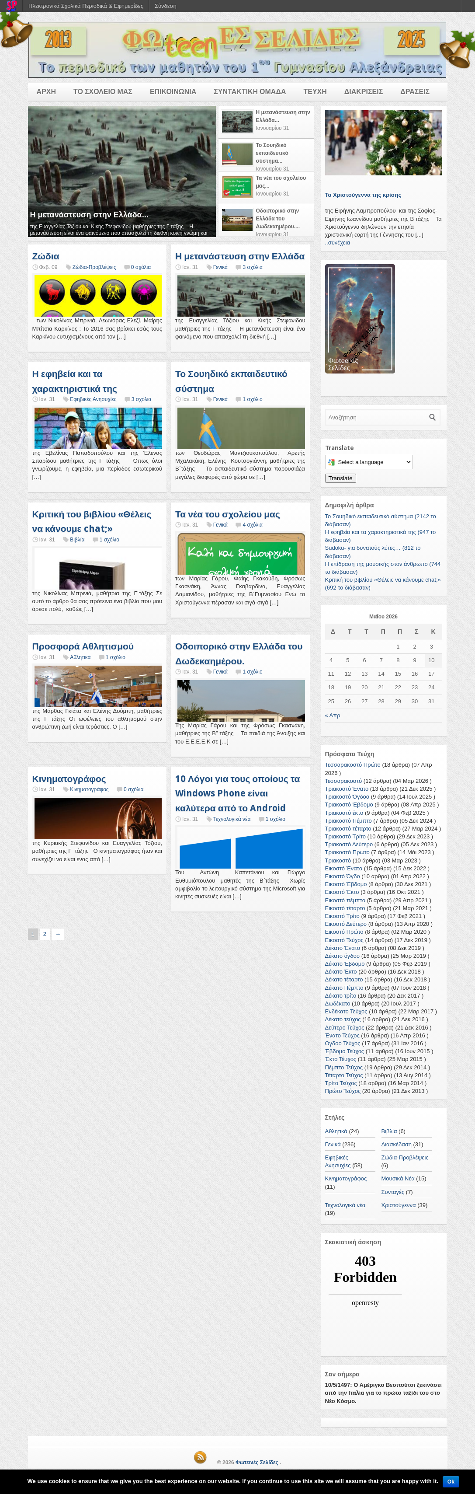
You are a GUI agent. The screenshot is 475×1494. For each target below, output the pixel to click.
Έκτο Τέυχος (341, 1059)
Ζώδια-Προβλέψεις (94, 267)
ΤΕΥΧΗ (314, 91)
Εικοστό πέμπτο (345, 900)
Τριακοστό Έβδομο (349, 804)
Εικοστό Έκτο (342, 892)
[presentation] (266, 122)
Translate (341, 478)
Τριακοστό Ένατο (347, 788)
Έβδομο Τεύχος (344, 1051)
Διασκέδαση (396, 1144)
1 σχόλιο (252, 399)
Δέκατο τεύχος (343, 1019)
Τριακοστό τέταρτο (348, 828)
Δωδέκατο (337, 1003)
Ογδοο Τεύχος (343, 1043)
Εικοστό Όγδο (342, 876)
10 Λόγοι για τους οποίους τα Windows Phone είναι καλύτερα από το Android (237, 793)
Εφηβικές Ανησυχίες (93, 399)
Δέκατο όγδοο (342, 956)
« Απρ (332, 715)
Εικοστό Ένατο (344, 868)
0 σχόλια (141, 267)
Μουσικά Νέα (398, 1178)
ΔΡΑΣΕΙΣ (415, 91)
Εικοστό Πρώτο (344, 932)
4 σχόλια (252, 525)
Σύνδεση (166, 6)
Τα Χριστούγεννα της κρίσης (363, 195)
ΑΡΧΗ (46, 91)
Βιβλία (77, 540)
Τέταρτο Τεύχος (344, 1075)
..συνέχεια (337, 242)
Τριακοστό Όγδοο (347, 796)
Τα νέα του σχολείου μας (227, 514)
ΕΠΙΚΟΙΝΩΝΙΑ (173, 91)
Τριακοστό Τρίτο (345, 836)
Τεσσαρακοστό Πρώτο (353, 764)
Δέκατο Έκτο (341, 971)
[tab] (266, 122)
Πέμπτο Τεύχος (344, 1067)
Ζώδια (45, 256)
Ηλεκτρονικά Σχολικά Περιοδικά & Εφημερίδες (85, 6)
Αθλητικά (80, 657)
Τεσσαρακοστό (343, 781)
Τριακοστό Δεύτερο (349, 844)
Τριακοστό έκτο (344, 813)
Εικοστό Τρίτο (342, 916)
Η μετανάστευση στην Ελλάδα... (89, 214)
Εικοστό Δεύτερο (346, 924)
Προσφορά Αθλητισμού (83, 646)
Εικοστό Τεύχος (344, 940)
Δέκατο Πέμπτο (344, 987)
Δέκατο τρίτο (341, 995)
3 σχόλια (252, 267)
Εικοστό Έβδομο (346, 884)
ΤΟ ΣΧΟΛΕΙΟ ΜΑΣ (102, 91)
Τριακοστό (338, 860)
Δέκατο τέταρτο (344, 979)
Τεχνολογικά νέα (232, 819)
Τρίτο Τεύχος (341, 1083)
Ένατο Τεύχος (342, 1035)
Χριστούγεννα (398, 1205)
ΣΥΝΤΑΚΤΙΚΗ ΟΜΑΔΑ (250, 91)
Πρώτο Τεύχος (343, 1091)
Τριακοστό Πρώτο (347, 852)
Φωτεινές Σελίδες (257, 1462)
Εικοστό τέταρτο (345, 908)
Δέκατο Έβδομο (345, 963)
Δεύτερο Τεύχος (344, 1027)
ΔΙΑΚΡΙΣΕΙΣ (363, 91)
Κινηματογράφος (69, 778)
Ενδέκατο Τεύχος (346, 1011)
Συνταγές (393, 1192)
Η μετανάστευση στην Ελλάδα (240, 256)
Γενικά (220, 267)
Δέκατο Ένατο (343, 948)
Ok (450, 1482)
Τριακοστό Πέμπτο (348, 820)
